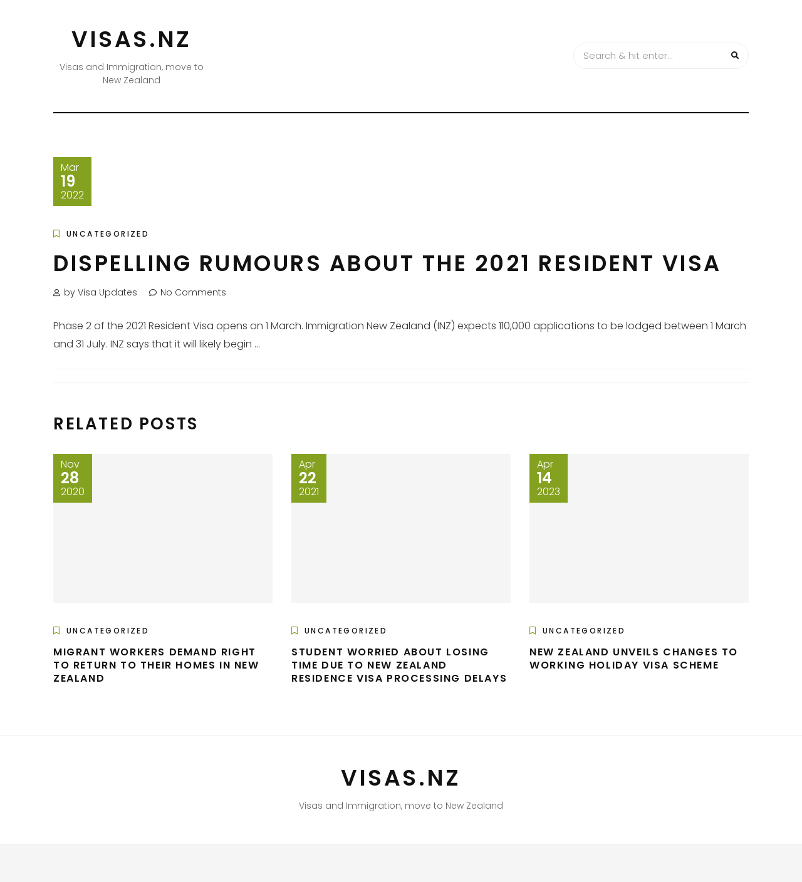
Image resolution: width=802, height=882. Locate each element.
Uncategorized (107, 233)
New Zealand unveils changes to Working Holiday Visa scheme (633, 658)
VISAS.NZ (131, 39)
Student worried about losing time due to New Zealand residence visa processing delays (399, 665)
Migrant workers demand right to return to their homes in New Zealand (156, 665)
